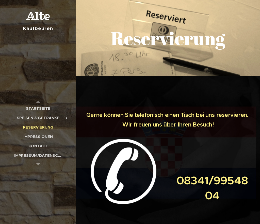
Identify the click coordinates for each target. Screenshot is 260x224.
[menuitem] (38, 108)
